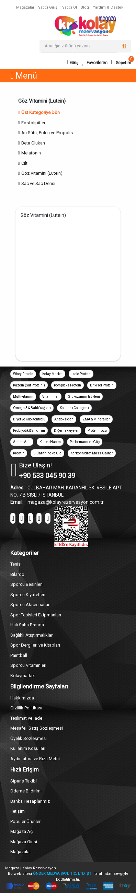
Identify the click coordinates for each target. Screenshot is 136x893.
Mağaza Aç (21, 831)
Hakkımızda (22, 697)
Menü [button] (23, 76)
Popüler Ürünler (25, 821)
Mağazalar (25, 7)
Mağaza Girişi (23, 841)
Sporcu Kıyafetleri (27, 594)
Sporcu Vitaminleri (28, 665)
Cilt (24, 163)
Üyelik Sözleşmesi (28, 738)
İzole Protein (81, 374)
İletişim (17, 811)
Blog (85, 7)
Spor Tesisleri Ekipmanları (35, 614)
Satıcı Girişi (48, 7)
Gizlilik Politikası (26, 707)
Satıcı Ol (69, 7)
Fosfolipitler (33, 122)
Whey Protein (23, 374)
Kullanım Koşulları (27, 748)
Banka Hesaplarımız (30, 801)
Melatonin (31, 152)
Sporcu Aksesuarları (30, 604)
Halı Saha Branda (27, 624)
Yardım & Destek (108, 7)
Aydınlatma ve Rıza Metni (35, 758)
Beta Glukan (33, 143)
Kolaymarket (22, 675)
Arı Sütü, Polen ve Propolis (47, 132)
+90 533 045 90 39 (47, 476)
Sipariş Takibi (23, 781)
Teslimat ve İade (26, 718)
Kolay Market (52, 374)
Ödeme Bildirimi (26, 790)
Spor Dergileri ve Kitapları (35, 645)
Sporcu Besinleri (26, 584)
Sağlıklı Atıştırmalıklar (31, 635)
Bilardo (17, 574)
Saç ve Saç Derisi (38, 183)
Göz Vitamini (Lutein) (42, 173)
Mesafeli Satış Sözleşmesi (36, 728)
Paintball (18, 655)
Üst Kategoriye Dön (39, 112)
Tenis (15, 564)
